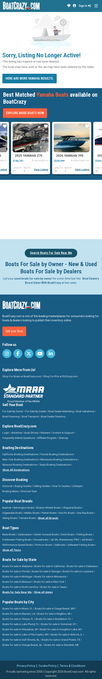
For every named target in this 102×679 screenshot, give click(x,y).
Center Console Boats (46, 534)
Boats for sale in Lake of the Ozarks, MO (25, 634)
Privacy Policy (26, 665)
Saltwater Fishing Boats (81, 544)
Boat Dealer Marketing (61, 411)
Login (5, 432)
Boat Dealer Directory (53, 416)
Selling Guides (42, 486)
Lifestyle (77, 486)
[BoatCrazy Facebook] (17, 353)
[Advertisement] (52, 209)
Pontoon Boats (43, 544)
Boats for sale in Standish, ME (62, 644)
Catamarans (25, 534)
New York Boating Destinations (20, 459)
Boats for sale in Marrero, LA (18, 613)
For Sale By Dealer (35, 411)
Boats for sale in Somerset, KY (58, 624)
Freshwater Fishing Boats (17, 539)
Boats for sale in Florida (16, 571)
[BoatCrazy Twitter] (28, 353)
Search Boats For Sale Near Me (51, 253)
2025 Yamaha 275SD (30, 155)
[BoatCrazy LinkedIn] (50, 353)
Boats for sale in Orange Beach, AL (22, 644)
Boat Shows (31, 432)
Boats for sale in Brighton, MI (53, 613)
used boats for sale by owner (33, 278)
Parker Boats (49, 512)
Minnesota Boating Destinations (58, 459)
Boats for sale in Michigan (17, 576)
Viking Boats (9, 518)
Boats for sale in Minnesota (50, 576)
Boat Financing (11, 416)
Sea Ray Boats (85, 512)
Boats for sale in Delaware (82, 566)
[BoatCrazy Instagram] (6, 353)
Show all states (43, 592)
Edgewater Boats (12, 512)
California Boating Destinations (20, 454)
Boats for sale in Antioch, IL (66, 634)
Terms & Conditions (72, 665)
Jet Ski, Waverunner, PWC (64, 539)
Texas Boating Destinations (55, 464)
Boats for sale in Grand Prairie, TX (61, 639)
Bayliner (6, 507)
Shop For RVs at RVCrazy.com (60, 376)
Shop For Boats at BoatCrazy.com (21, 376)
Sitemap (63, 437)
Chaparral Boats (72, 507)
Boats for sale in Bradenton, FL (53, 618)
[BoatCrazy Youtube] (39, 353)
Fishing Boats (84, 534)
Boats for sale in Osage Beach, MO (55, 608)
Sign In (85, 6)
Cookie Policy (47, 665)
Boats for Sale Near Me (17, 592)
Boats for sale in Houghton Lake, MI (60, 629)
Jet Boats (86, 539)
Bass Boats (9, 534)
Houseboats (41, 539)
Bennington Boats (24, 507)
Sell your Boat (14, 331)
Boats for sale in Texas (53, 586)
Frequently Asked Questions (18, 437)
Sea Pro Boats (66, 512)
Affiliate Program (46, 437)
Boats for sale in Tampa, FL (18, 618)
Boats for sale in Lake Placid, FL (20, 624)
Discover (7, 486)
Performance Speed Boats (17, 544)
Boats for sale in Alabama (17, 566)
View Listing (41, 169)
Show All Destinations (16, 469)
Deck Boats (67, 534)
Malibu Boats (32, 512)
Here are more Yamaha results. (29, 78)
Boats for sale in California (49, 566)
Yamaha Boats (27, 518)
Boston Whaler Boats (48, 507)
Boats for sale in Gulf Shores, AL (21, 639)
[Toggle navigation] (96, 6)
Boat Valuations (85, 411)
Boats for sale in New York (49, 581)
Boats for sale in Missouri (17, 581)
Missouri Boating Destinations (19, 464)
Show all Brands (48, 518)
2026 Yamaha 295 (69, 155)
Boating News (10, 491)
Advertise (16, 432)
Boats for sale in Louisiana (78, 571)
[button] (68, 5)
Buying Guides (23, 486)
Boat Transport (30, 416)
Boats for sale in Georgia (46, 571)
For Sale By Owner (12, 411)
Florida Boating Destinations (56, 454)
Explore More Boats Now (25, 113)
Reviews (45, 432)
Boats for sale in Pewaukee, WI (20, 629)
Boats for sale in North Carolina (20, 586)
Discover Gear (29, 491)
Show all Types (11, 550)
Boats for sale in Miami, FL (17, 608)
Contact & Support (63, 432)
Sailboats (59, 544)
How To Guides (61, 486)
